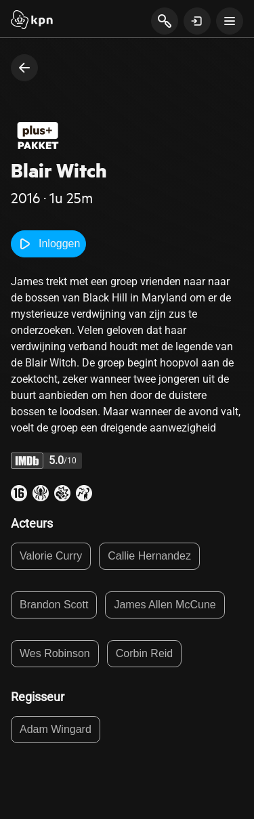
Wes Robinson (55, 653)
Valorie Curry (51, 556)
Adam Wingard (55, 729)
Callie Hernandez (149, 556)
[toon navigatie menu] (229, 21)
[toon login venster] (197, 21)
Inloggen (48, 243)
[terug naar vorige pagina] (24, 67)
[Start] (32, 21)
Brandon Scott (54, 604)
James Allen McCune (164, 604)
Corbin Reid (144, 653)
